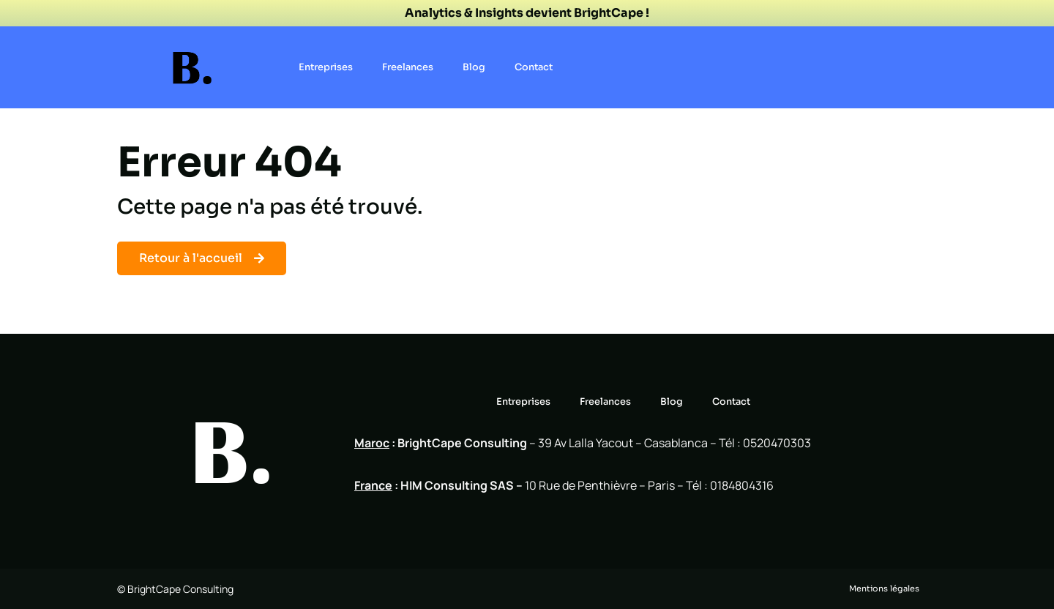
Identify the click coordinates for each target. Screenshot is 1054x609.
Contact (534, 67)
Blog (474, 67)
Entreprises (326, 67)
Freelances (407, 67)
